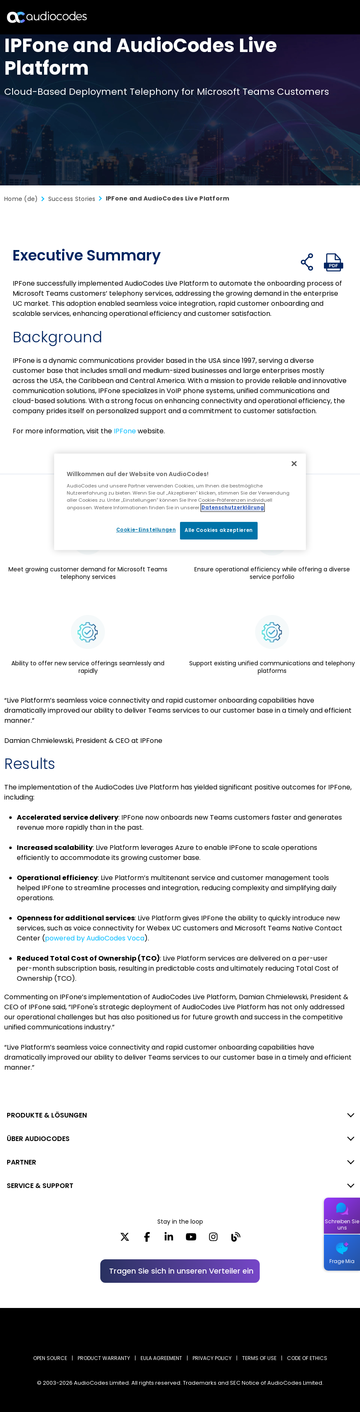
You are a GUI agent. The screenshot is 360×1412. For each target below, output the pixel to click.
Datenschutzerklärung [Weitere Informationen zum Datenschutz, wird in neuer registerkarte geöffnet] (232, 507)
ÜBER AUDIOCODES (38, 1139)
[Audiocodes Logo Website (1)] (47, 17)
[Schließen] (294, 463)
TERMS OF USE (259, 1358)
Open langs (332, 17)
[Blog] (236, 1239)
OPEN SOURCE (50, 1358)
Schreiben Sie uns (342, 1224)
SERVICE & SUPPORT (40, 1186)
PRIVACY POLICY (212, 1358)
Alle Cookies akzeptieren (219, 530)
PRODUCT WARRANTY (104, 1358)
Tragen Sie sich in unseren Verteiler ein (181, 1271)
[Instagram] (213, 1239)
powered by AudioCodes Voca (94, 938)
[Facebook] (147, 1239)
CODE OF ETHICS (307, 1358)
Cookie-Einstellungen (145, 529)
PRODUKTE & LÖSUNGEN (47, 1115)
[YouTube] (191, 1239)
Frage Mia (342, 1261)
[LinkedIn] (169, 1239)
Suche (317, 17)
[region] (180, 501)
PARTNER (21, 1162)
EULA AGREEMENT (161, 1358)
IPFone (125, 431)
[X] (125, 1239)
